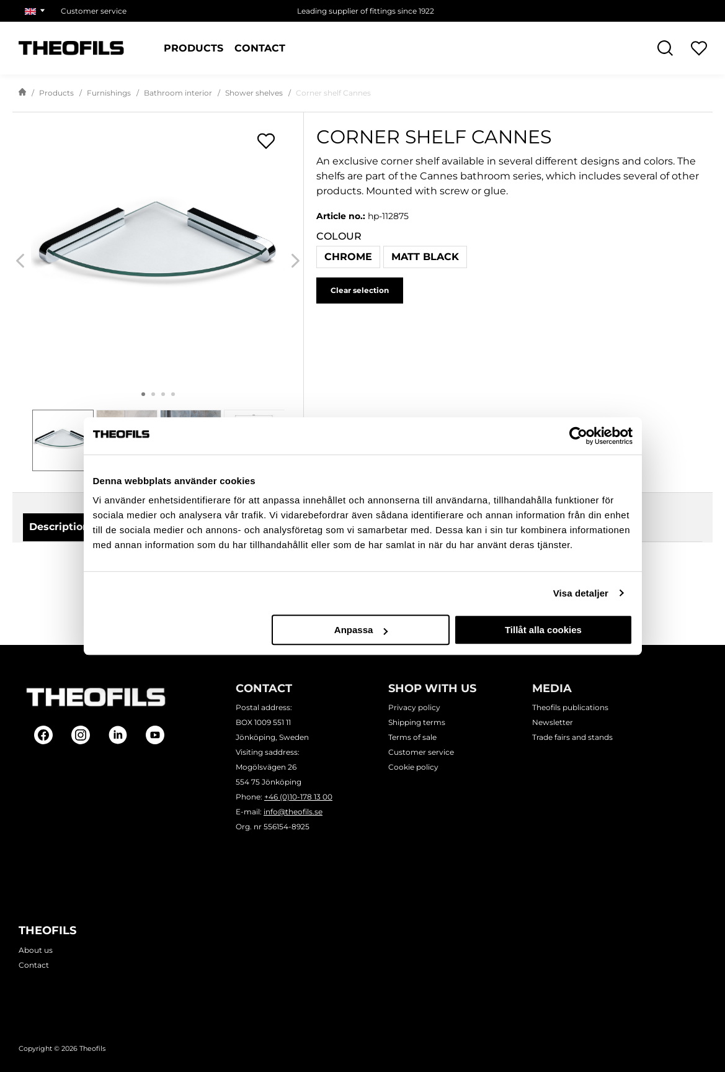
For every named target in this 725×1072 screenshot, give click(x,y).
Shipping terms (416, 722)
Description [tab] (59, 527)
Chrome (348, 257)
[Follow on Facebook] (43, 735)
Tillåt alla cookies (543, 629)
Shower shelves (254, 92)
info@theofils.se (293, 812)
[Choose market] (36, 11)
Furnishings (109, 92)
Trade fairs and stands (572, 737)
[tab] (63, 440)
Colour (339, 236)
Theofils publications (570, 708)
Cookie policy (413, 767)
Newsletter (552, 722)
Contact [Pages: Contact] (259, 48)
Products (56, 92)
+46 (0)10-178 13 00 (298, 797)
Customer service (421, 752)
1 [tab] (143, 394)
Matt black (425, 257)
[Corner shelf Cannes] (158, 249)
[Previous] (20, 261)
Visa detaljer (580, 593)
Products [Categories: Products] (193, 48)
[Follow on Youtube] (155, 735)
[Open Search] (665, 48)
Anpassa (361, 629)
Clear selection (360, 290)
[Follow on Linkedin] (117, 735)
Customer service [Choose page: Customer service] (94, 11)
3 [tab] (163, 394)
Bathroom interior (178, 92)
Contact (34, 965)
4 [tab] (173, 394)
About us (36, 950)
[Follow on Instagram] (80, 735)
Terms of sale (412, 737)
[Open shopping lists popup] (266, 140)
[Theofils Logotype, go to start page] (71, 48)
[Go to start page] (22, 93)
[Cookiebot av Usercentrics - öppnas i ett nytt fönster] (578, 435)
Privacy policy (414, 708)
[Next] (295, 261)
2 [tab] (153, 394)
